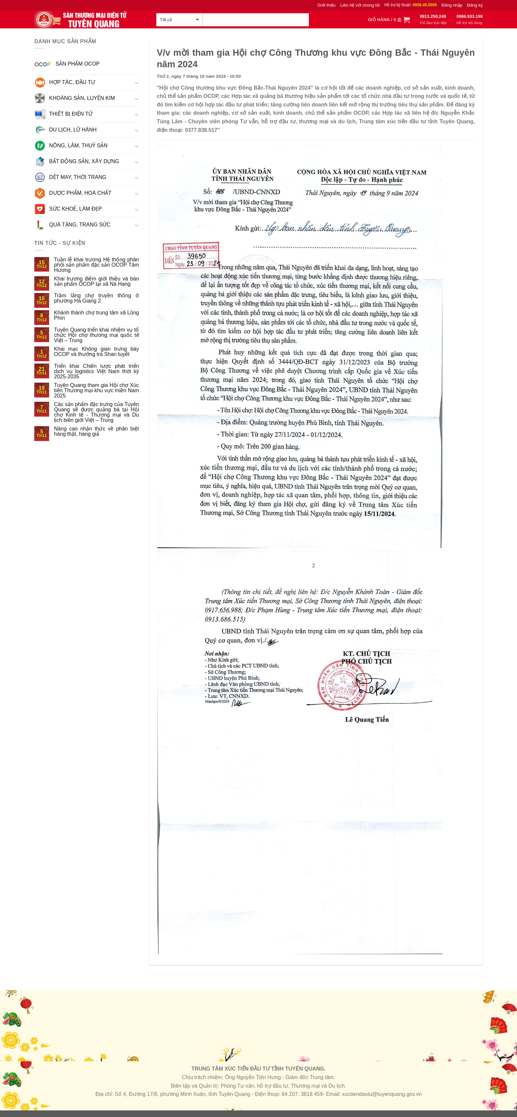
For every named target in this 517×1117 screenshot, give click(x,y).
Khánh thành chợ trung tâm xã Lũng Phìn (96, 315)
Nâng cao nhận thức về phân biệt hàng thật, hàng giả (96, 431)
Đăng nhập (451, 5)
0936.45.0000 (424, 5)
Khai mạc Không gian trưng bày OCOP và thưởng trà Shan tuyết (96, 351)
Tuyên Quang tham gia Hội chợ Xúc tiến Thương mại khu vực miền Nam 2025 (96, 390)
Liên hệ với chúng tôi (360, 5)
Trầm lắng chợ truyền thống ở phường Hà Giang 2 (96, 298)
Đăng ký (475, 5)
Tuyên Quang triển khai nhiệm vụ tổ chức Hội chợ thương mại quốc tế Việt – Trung (96, 335)
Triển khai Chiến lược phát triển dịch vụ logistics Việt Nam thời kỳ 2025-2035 (96, 371)
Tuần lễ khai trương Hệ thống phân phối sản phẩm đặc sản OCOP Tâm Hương (96, 265)
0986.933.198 (469, 16)
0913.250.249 (433, 16)
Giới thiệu (327, 5)
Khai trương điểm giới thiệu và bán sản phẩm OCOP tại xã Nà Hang (96, 281)
